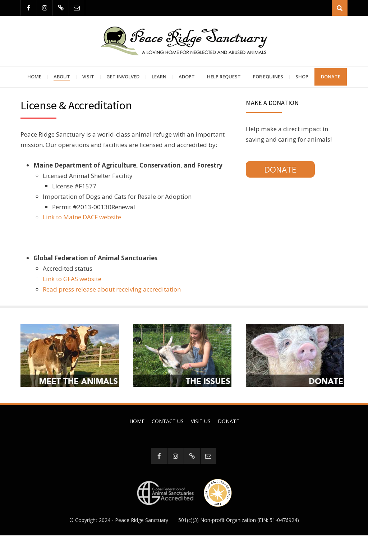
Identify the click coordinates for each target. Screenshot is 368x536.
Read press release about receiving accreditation (112, 289)
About (62, 77)
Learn (159, 77)
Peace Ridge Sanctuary (141, 520)
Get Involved (122, 77)
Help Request (224, 77)
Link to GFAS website (72, 279)
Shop (301, 77)
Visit (88, 77)
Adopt (187, 77)
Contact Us (168, 421)
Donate (330, 77)
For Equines (268, 77)
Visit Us (201, 421)
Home (34, 77)
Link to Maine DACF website (82, 218)
